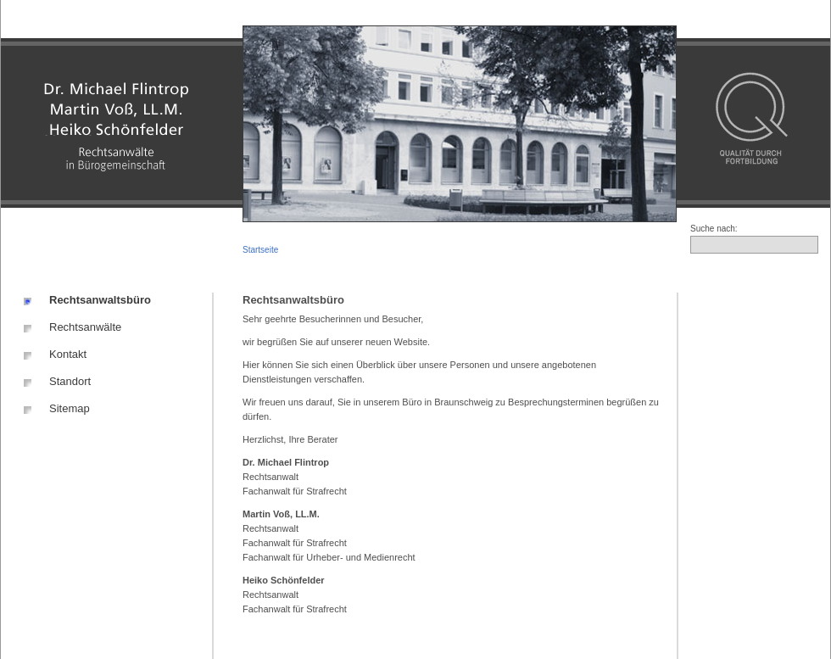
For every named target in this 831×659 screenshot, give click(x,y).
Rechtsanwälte (85, 327)
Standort (70, 381)
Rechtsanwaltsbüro (100, 299)
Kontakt (67, 354)
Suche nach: (714, 228)
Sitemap (69, 408)
